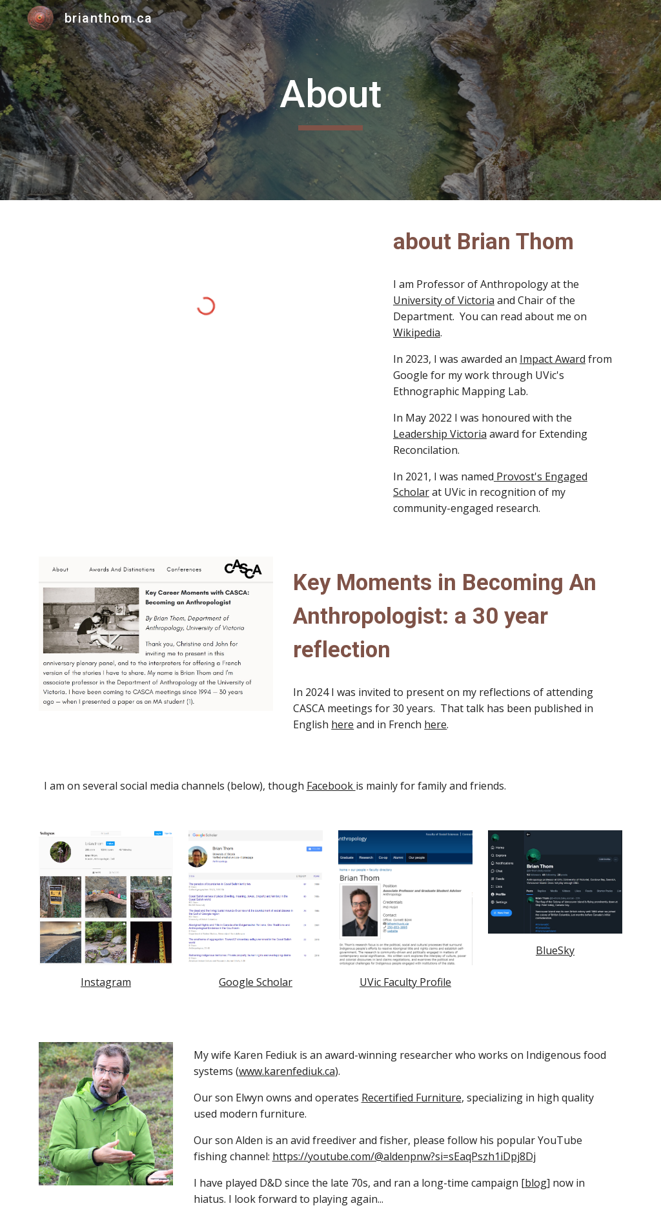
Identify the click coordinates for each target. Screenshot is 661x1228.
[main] (330, 100)
